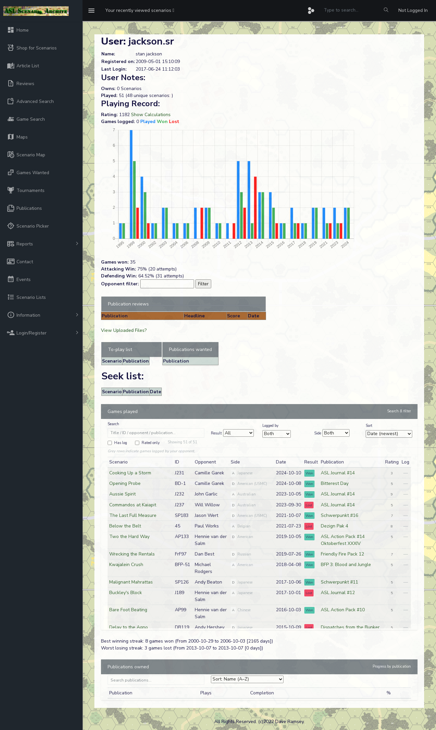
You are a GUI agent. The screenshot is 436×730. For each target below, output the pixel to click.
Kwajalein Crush (126, 564)
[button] (139, 10)
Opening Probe (125, 483)
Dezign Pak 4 (334, 526)
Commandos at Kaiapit (132, 505)
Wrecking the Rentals (132, 554)
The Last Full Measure (132, 515)
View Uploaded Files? (124, 330)
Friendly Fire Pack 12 (342, 554)
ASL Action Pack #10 (343, 610)
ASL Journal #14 (338, 473)
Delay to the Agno (128, 627)
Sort (369, 425)
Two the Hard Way (129, 536)
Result (216, 433)
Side (317, 433)
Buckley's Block (125, 592)
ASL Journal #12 (338, 592)
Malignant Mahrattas (131, 582)
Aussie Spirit (122, 494)
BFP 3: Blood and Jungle (346, 564)
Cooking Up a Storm (130, 473)
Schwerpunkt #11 (339, 582)
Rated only (151, 442)
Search (113, 424)
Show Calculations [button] (151, 114)
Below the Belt (125, 526)
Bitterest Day (335, 483)
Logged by (270, 425)
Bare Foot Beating (128, 610)
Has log (120, 442)
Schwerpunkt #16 (339, 515)
